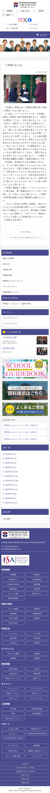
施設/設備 (37, 584)
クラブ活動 (37, 633)
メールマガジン (33, 24)
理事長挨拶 (13, 589)
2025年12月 (10, 472)
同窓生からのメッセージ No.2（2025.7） (21, 432)
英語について (36, 693)
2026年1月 (9, 467)
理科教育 (13, 658)
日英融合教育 (36, 613)
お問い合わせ (25, 11)
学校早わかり (13, 579)
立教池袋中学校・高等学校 (25, 768)
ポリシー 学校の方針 (12, 28)
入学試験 (13, 709)
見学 (41, 11)
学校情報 (5, 570)
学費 (13, 713)
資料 (10, 11)
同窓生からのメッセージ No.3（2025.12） (22, 425)
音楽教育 (37, 658)
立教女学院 (25, 779)
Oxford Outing (26, 232)
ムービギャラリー (10, 323)
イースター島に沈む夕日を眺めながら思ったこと (24, 237)
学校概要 (13, 574)
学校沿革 (37, 574)
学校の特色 (6, 604)
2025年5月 (9, 503)
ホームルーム (13, 633)
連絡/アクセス (36, 593)
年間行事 (37, 643)
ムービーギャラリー (36, 689)
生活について (13, 698)
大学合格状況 (36, 579)
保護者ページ (10, 15)
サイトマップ (33, 28)
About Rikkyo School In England (13, 738)
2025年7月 (9, 494)
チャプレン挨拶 (13, 593)
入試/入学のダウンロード (13, 718)
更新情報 (5, 664)
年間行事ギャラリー (11, 292)
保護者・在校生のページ (37, 751)
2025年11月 (10, 476)
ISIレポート (13, 733)
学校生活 (5, 628)
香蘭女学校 (25, 783)
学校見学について (37, 729)
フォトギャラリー (10, 286)
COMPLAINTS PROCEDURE (37, 733)
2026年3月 (9, 458)
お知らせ (6, 264)
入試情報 (5, 704)
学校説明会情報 (37, 709)
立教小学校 (25, 775)
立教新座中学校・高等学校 (25, 771)
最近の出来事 (8, 258)
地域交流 (37, 618)
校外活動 (37, 638)
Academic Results (13, 584)
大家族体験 (13, 613)
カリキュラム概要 (13, 653)
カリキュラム (7, 649)
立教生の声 (7, 269)
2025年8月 (9, 489)
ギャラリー (6, 684)
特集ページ (37, 678)
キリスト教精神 (13, 609)
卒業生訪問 (7, 275)
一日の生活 (13, 643)
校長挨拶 (37, 589)
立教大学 (25, 764)
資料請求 (37, 745)
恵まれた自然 (13, 623)
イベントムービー (37, 698)
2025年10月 (10, 480)
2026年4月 (9, 454)
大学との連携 (13, 618)
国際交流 (37, 609)
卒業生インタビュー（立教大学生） (18, 304)
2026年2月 (9, 463)
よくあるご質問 (12, 24)
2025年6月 (9, 498)
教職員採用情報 (13, 598)
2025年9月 (9, 485)
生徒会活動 (13, 638)
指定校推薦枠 (36, 713)
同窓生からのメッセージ (13, 281)
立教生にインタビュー (13, 693)
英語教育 (37, 653)
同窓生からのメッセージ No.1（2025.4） (21, 439)
